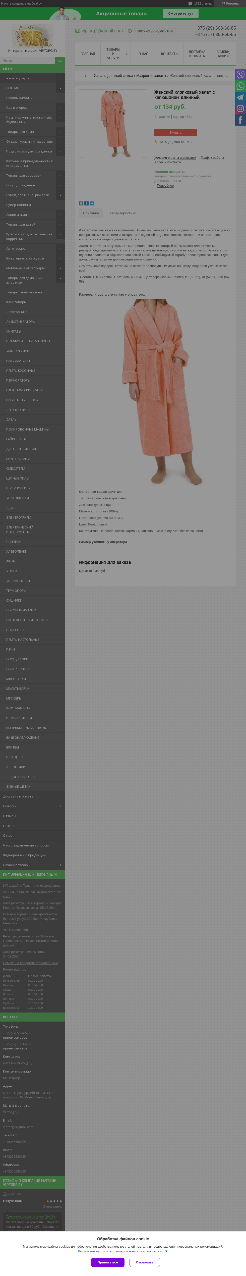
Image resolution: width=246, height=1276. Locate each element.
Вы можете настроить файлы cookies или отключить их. (121, 1251)
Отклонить (144, 1262)
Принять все (108, 1262)
